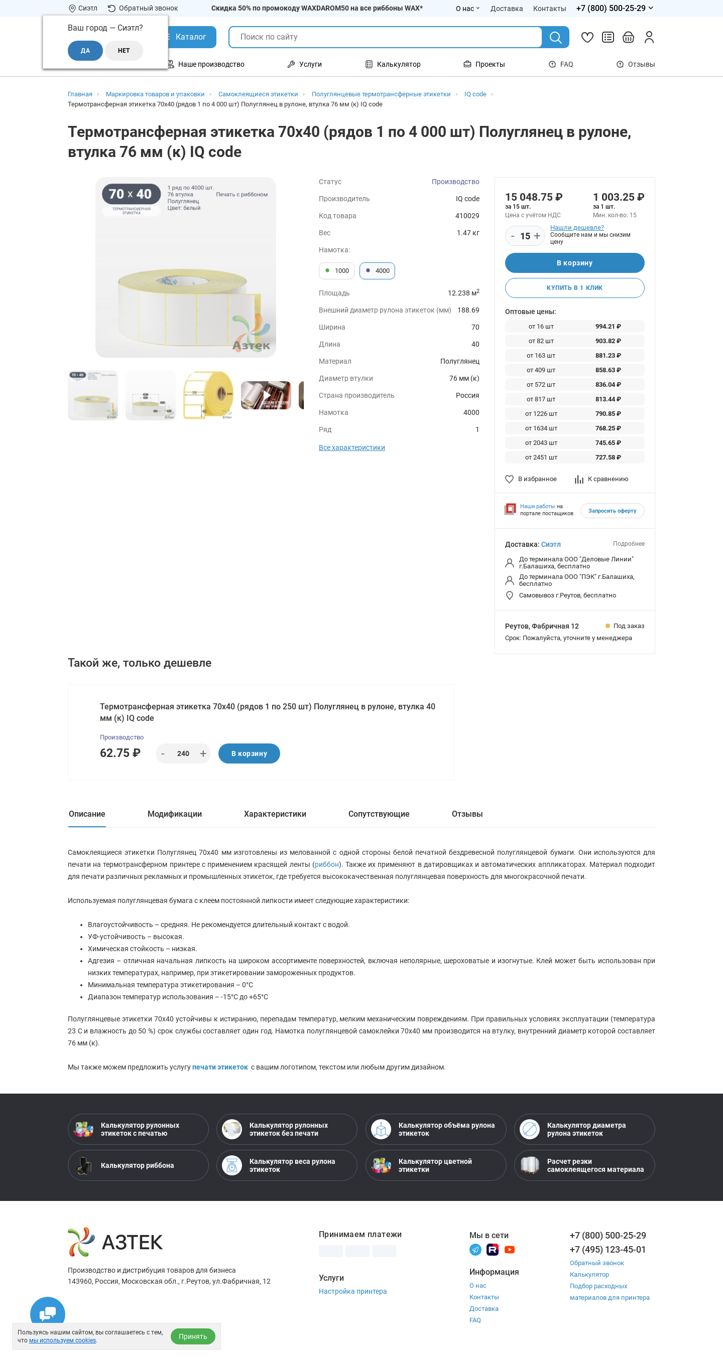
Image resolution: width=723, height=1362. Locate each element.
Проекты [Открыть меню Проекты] (484, 64)
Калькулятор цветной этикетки (421, 1165)
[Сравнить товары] (608, 37)
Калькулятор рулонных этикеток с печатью (126, 1129)
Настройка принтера (353, 1291)
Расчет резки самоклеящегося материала (582, 1165)
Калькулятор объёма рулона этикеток (433, 1129)
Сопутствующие (379, 814)
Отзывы (635, 64)
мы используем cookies (62, 1340)
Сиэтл (551, 544)
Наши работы (537, 506)
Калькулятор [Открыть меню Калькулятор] (393, 64)
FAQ (560, 64)
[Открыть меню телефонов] (615, 9)
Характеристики (275, 814)
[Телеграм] (475, 1249)
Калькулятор (589, 1274)
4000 (377, 270)
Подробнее (629, 543)
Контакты (484, 1297)
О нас (478, 1285)
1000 (336, 270)
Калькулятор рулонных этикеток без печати (275, 1129)
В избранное (531, 479)
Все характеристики (352, 447)
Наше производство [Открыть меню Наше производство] (205, 64)
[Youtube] (510, 1249)
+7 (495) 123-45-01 (608, 1249)
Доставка (484, 1308)
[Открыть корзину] (629, 37)
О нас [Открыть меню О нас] (468, 9)
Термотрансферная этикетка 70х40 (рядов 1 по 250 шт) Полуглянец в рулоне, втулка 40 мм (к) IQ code (267, 712)
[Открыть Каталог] (183, 37)
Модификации (175, 814)
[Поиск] (556, 38)
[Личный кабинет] (649, 37)
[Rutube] (493, 1249)
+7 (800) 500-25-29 (608, 1235)
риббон (327, 864)
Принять (193, 1336)
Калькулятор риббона (123, 1165)
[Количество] (525, 236)
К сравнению (602, 479)
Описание (87, 814)
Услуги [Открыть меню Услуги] (304, 64)
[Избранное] (587, 37)
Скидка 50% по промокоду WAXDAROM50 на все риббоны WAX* (317, 8)
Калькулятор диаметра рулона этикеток (573, 1129)
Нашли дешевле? (577, 227)
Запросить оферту (612, 511)
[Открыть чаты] (47, 1314)
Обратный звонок (142, 8)
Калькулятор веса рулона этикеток (278, 1165)
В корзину (574, 263)
